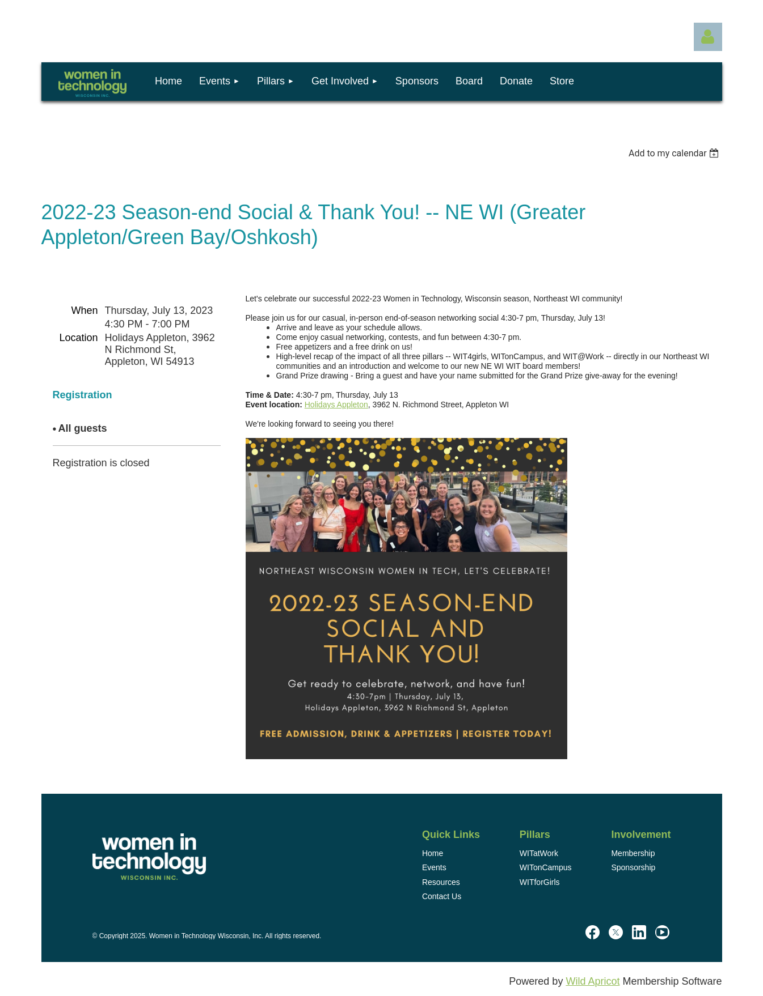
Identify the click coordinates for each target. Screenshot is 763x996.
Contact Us (441, 896)
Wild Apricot (592, 981)
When (84, 310)
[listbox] (675, 153)
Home (432, 853)
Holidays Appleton (336, 404)
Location (78, 337)
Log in (708, 37)
